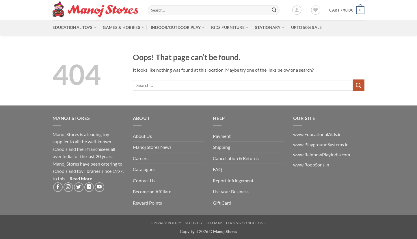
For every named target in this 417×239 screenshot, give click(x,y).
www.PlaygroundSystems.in (321, 144)
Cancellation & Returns (236, 158)
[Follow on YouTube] (99, 187)
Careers (140, 158)
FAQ (217, 169)
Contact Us (144, 180)
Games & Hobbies (123, 27)
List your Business (231, 191)
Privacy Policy (166, 223)
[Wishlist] (315, 10)
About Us (142, 136)
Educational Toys (74, 27)
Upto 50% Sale (306, 27)
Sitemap (214, 223)
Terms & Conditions (245, 223)
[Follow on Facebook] (58, 187)
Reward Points (147, 202)
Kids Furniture (230, 27)
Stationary (269, 27)
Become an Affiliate (152, 191)
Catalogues (144, 169)
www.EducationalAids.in (317, 134)
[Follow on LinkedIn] (89, 187)
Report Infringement (233, 180)
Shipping (221, 147)
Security (194, 223)
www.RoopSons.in (311, 164)
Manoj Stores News (152, 147)
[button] (296, 10)
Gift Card (222, 202)
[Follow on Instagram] (68, 187)
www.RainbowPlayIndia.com (321, 154)
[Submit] (274, 10)
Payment (222, 136)
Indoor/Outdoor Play (178, 27)
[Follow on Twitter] (78, 187)
